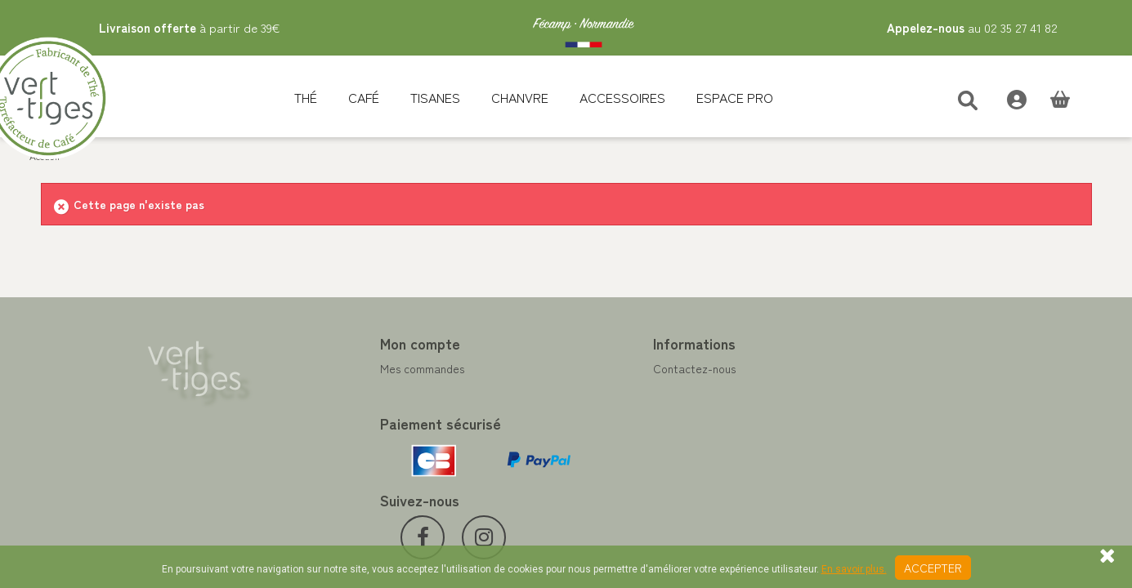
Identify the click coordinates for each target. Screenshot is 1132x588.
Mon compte (346, 343)
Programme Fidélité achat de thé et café (684, 388)
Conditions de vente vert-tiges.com (670, 447)
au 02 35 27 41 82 (972, 27)
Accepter (933, 567)
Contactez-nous (620, 368)
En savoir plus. (854, 569)
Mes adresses (340, 407)
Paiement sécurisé (625, 407)
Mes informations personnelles (382, 427)
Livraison (601, 466)
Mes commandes (348, 368)
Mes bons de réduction (363, 447)
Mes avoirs (333, 388)
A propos (601, 427)
